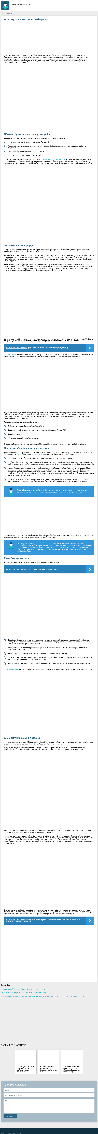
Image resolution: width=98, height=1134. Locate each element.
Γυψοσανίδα (8, 354)
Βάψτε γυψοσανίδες (11, 669)
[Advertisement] (49, 38)
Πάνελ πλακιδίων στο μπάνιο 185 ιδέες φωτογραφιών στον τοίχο (23, 993)
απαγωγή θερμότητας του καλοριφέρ (53, 159)
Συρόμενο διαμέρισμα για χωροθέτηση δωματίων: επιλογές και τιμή (48, 1069)
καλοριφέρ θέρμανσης (44, 544)
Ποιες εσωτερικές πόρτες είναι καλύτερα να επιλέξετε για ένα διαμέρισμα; (26, 1069)
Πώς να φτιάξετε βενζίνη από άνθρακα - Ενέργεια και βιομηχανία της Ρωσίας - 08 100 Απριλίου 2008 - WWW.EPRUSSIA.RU (43, 997)
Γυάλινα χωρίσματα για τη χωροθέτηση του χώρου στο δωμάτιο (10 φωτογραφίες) (71, 1069)
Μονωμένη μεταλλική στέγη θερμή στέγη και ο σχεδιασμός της (23, 989)
